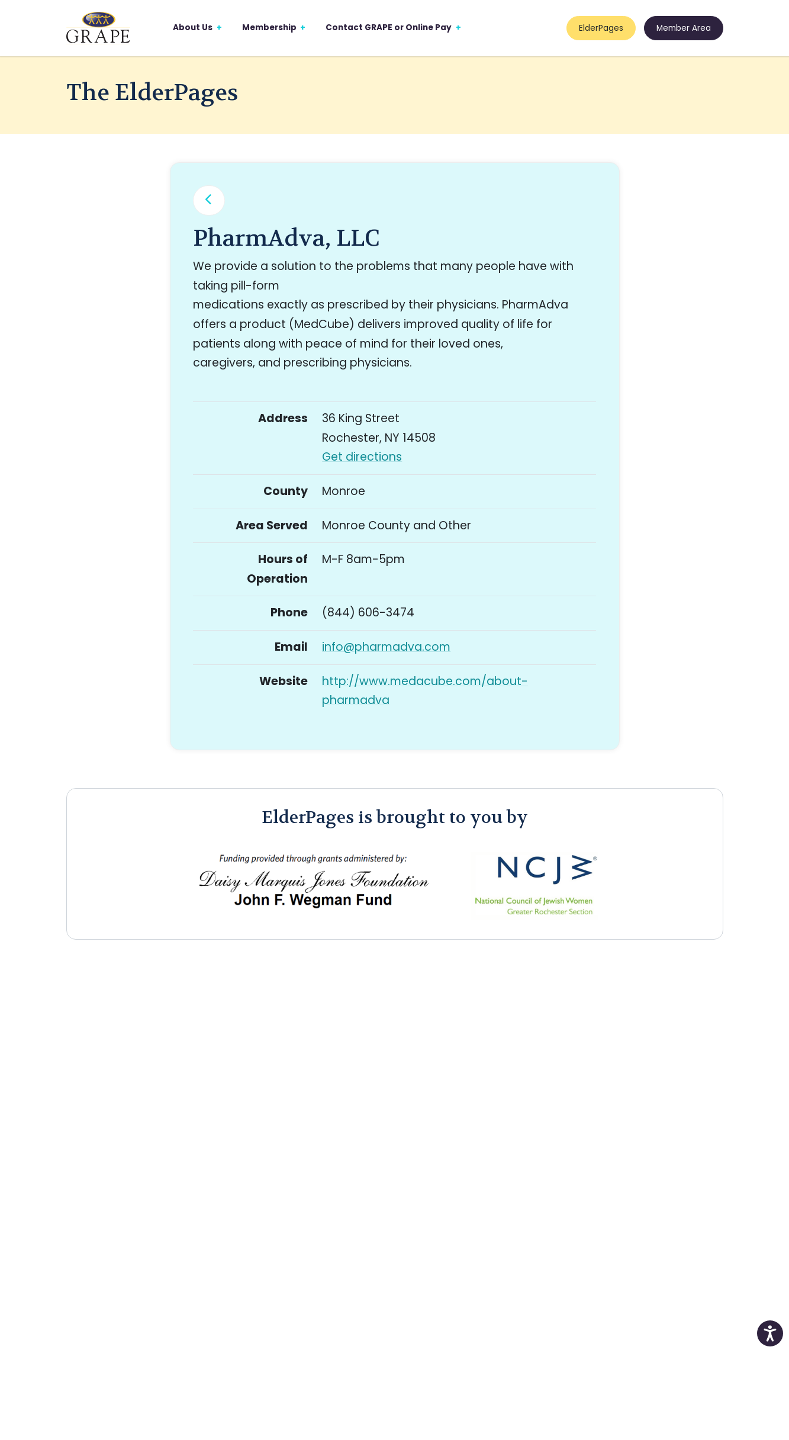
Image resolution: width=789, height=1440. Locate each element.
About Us (192, 27)
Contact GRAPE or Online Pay (389, 27)
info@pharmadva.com (386, 647)
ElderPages (601, 28)
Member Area (683, 28)
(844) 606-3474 (368, 613)
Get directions (362, 457)
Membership (269, 27)
